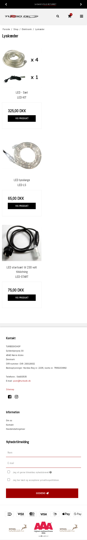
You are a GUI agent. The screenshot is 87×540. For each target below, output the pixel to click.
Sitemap (10, 389)
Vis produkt (21, 118)
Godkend (40, 493)
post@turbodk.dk (22, 380)
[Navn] (43, 452)
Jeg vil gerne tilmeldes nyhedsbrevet (40, 471)
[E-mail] (43, 463)
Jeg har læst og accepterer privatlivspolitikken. (36, 480)
